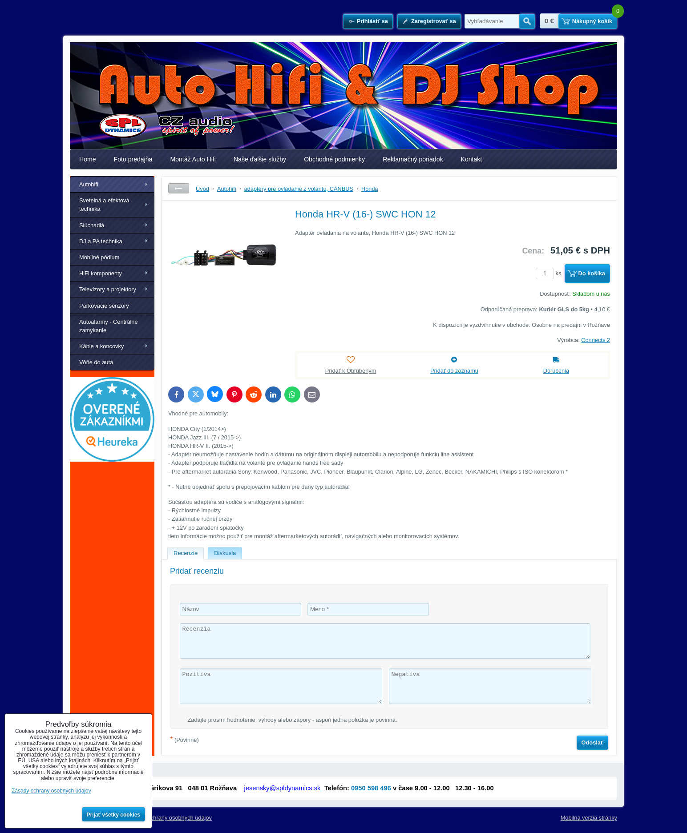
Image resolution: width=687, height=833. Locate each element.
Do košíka (591, 273)
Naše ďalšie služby (260, 159)
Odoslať (593, 742)
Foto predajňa (133, 159)
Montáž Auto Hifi (193, 159)
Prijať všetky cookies (114, 815)
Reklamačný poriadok (413, 159)
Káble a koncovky (101, 346)
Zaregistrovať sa (433, 21)
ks (550, 273)
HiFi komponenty (100, 273)
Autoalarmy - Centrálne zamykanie (108, 326)
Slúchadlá (91, 225)
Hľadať (527, 21)
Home (87, 159)
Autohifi (88, 184)
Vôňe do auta (96, 362)
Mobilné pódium (99, 257)
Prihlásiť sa (372, 21)
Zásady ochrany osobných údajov (169, 817)
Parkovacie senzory (104, 305)
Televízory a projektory (107, 289)
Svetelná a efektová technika (104, 204)
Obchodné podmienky (334, 159)
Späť (178, 188)
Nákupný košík (592, 21)
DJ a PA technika (100, 241)
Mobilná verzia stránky (589, 817)
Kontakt (471, 159)
